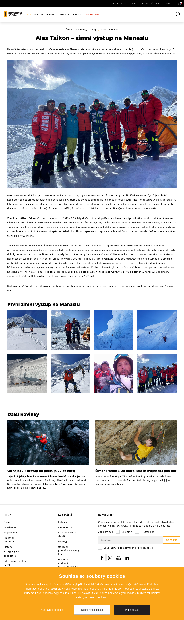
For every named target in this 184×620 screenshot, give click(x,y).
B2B (147, 3)
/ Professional (92, 14)
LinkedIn (126, 557)
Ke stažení (137, 3)
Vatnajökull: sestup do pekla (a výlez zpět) (41, 471)
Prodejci (125, 3)
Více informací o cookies (86, 588)
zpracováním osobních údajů (136, 547)
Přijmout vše (132, 609)
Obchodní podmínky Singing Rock (68, 550)
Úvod (69, 29)
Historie (8, 546)
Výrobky (38, 14)
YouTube (118, 557)
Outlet (114, 3)
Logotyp (63, 541)
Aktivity (49, 14)
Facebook (102, 557)
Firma (105, 3)
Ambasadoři (62, 14)
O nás (7, 522)
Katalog (62, 522)
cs (175, 3)
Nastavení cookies (52, 609)
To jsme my (10, 532)
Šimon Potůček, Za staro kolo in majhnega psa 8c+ (136, 471)
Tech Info (77, 14)
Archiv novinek (109, 29)
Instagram (110, 557)
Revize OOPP (65, 527)
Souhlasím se (128, 547)
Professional (148, 531)
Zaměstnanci (11, 527)
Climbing (81, 29)
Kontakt (156, 3)
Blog (29, 14)
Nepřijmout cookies (92, 609)
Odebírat (171, 540)
